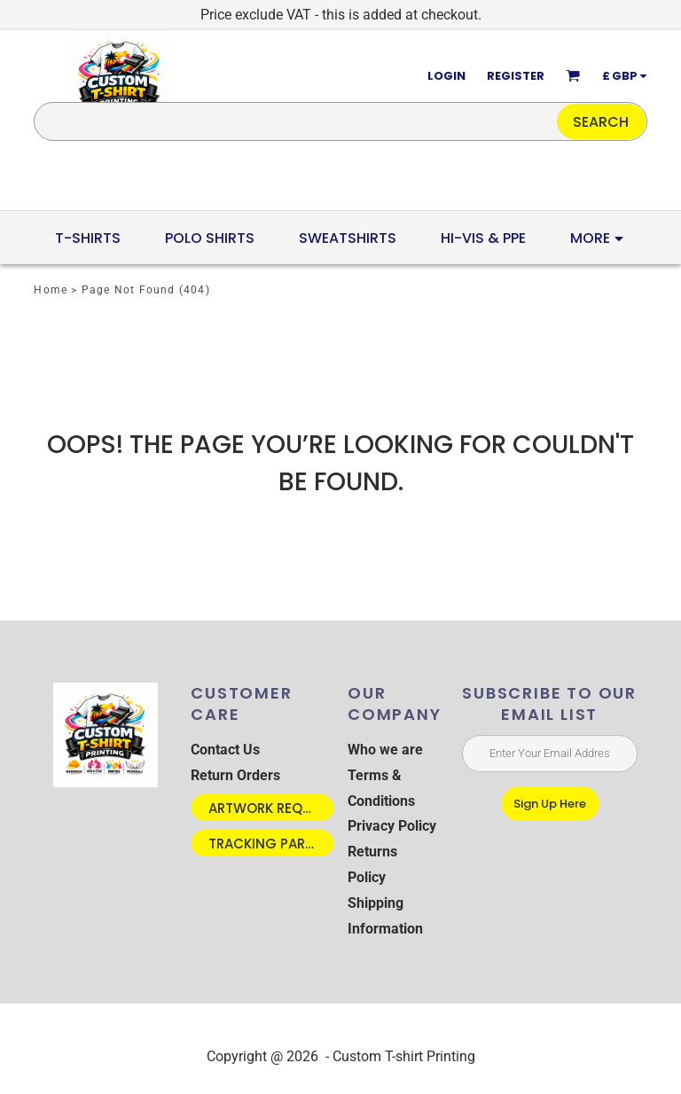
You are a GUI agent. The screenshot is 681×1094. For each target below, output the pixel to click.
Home (50, 290)
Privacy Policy (392, 825)
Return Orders (235, 775)
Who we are (385, 749)
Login (446, 75)
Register (515, 75)
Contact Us (225, 749)
